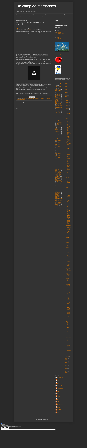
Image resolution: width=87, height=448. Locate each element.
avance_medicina (33, 98)
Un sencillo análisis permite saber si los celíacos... (68, 244)
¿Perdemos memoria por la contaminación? (68, 350)
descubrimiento (59, 160)
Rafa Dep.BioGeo (60, 404)
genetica (38, 14)
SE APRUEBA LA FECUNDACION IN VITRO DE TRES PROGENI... (68, 232)
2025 (66, 85)
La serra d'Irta (58, 38)
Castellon (60, 92)
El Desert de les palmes (60, 33)
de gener (67, 356)
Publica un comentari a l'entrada (23, 104)
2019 (66, 93)
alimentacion (57, 101)
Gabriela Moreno (60, 388)
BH (61, 84)
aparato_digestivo (59, 104)
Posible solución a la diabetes (68, 316)
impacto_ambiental (58, 180)
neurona (56, 197)
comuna (29, 29)
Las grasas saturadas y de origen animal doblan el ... (68, 275)
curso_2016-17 (38, 98)
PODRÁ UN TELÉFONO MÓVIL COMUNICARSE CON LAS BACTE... (68, 211)
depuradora (60, 159)
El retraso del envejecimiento (68, 133)
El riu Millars (58, 34)
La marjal (57, 37)
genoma (56, 177)
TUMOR (56, 99)
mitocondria (57, 193)
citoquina (56, 130)
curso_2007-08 (58, 138)
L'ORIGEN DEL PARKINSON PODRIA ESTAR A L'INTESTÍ (68, 307)
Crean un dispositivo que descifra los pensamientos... (68, 195)
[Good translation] (3, 428)
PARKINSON (23, 99)
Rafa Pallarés (59, 407)
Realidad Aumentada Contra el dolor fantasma (68, 239)
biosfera (64, 14)
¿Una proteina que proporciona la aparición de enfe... (68, 270)
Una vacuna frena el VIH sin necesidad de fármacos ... (68, 286)
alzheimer (56, 102)
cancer (60, 121)
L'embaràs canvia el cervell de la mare (68, 200)
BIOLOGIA (58, 86)
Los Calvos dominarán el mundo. (68, 175)
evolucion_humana (58, 174)
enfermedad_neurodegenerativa (45, 98)
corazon (56, 132)
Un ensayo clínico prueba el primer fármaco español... (68, 280)
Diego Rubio (59, 382)
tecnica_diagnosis (58, 209)
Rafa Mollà (59, 406)
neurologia (57, 196)
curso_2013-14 (58, 151)
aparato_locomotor (59, 105)
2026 (66, 83)
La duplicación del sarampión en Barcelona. (68, 115)
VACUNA (56, 100)
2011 (66, 365)
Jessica (58, 396)
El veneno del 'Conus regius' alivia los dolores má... (68, 129)
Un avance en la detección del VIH (68, 319)
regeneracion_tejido (58, 202)
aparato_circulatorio (58, 103)
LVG (58, 398)
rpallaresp (56, 204)
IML (58, 390)
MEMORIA (58, 94)
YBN (58, 412)
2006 (66, 372)
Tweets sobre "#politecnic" (59, 54)
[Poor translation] (7, 428)
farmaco (58, 175)
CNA (58, 380)
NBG (58, 401)
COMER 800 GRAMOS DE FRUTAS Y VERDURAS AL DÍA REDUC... (68, 298)
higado (58, 178)
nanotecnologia (57, 195)
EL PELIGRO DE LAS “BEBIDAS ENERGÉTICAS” (68, 292)
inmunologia (51, 14)
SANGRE (56, 96)
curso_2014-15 (58, 153)
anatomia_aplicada (40, 16)
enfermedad (59, 167)
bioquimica (22, 14)
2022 (66, 89)
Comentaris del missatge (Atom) (26, 108)
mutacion (56, 194)
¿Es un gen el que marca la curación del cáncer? (68, 312)
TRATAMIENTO (57, 98)
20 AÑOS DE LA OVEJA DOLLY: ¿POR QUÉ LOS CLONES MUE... (68, 255)
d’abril (67, 106)
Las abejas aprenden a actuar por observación (68, 249)
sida (61, 205)
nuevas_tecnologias (58, 198)
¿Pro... (68, 172)
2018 (66, 95)
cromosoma (57, 133)
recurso (69, 14)
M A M (58, 399)
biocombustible (57, 111)
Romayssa (59, 409)
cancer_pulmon (59, 124)
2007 (66, 371)
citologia (27, 14)
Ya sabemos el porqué (68, 111)
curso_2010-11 (58, 144)
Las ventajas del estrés (68, 259)
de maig (67, 105)
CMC (56, 90)
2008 (66, 369)
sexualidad (56, 205)
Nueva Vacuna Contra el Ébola (68, 354)
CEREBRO (57, 89)
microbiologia (44, 14)
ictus (56, 179)
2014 (66, 361)
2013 (66, 362)
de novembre (68, 100)
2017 (66, 96)
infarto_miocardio (59, 181)
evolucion (58, 173)
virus (58, 210)
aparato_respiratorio (58, 109)
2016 (66, 358)
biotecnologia (57, 116)
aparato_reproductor (58, 107)
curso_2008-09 (58, 140)
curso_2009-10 (58, 142)
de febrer (67, 109)
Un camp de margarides (36, 6)
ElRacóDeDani (59, 385)
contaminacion (58, 14)
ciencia (59, 127)
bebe (58, 110)
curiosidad (57, 134)
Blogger (49, 419)
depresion (60, 158)
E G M (58, 383)
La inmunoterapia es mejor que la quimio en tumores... (68, 154)
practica (33, 16)
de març (67, 108)
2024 (66, 86)
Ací (42, 93)
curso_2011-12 (58, 146)
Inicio (17, 14)
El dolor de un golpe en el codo (68, 262)
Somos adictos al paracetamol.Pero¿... (68, 227)
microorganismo (57, 192)
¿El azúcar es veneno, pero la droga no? (68, 334)
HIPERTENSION (59, 93)
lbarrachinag (19, 99)
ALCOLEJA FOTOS (60, 377)
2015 (66, 359)
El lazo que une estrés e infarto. (68, 302)
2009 (66, 368)
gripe (61, 177)
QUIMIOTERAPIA (57, 95)
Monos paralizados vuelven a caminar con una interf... (68, 183)
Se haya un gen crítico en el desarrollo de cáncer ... (68, 189)
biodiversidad (57, 112)
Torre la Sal (58, 39)
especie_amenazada (58, 172)
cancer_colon (60, 122)
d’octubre (67, 102)
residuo (58, 203)
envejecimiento (57, 171)
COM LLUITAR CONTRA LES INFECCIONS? (68, 344)
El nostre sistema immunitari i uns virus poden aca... (68, 329)
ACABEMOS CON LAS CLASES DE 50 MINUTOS (68, 159)
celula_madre (57, 126)
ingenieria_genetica (58, 183)
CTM (60, 90)
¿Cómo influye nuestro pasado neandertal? (68, 266)
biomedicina (57, 113)
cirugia (56, 128)
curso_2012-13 (58, 148)
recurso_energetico (58, 200)
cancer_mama (59, 123)
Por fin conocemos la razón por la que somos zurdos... (68, 222)
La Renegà (58, 36)
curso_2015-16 (58, 155)
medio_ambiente (19, 16)
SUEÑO (56, 97)
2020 (66, 92)
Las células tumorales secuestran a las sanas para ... (68, 205)
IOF (58, 391)
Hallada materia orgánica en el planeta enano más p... (68, 323)
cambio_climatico (27, 16)
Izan (58, 393)
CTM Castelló (58, 32)
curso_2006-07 (58, 135)
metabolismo (32, 14)
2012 (66, 364)
